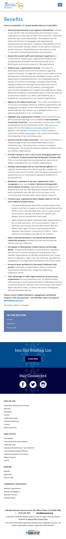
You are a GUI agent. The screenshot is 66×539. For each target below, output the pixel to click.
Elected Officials (9, 498)
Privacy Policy (43, 519)
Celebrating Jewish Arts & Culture (16, 454)
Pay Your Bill (11, 328)
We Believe (8, 412)
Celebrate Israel (10, 445)
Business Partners (10, 495)
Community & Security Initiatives (16, 441)
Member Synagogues (12, 491)
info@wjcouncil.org (44, 513)
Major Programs (10, 457)
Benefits (10, 319)
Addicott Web (32, 519)
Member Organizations (12, 488)
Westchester (35, 128)
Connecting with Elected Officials (16, 451)
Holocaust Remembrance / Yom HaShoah (19, 448)
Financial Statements (11, 421)
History (6, 415)
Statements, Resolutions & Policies (16, 405)
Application (11, 324)
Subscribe (33, 359)
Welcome (7, 409)
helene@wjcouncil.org (13, 300)
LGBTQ (6, 460)
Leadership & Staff (10, 418)
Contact (7, 424)
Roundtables (8, 438)
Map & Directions (10, 427)
